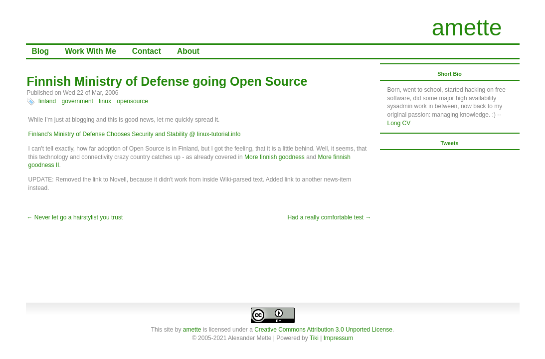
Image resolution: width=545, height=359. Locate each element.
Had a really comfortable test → (329, 217)
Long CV (399, 123)
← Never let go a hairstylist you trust (75, 217)
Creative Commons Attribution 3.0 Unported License (323, 329)
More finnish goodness (274, 157)
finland (47, 101)
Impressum (338, 338)
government (77, 101)
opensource (132, 101)
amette (467, 27)
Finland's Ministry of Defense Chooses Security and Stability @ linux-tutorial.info (134, 134)
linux (105, 101)
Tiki (314, 338)
